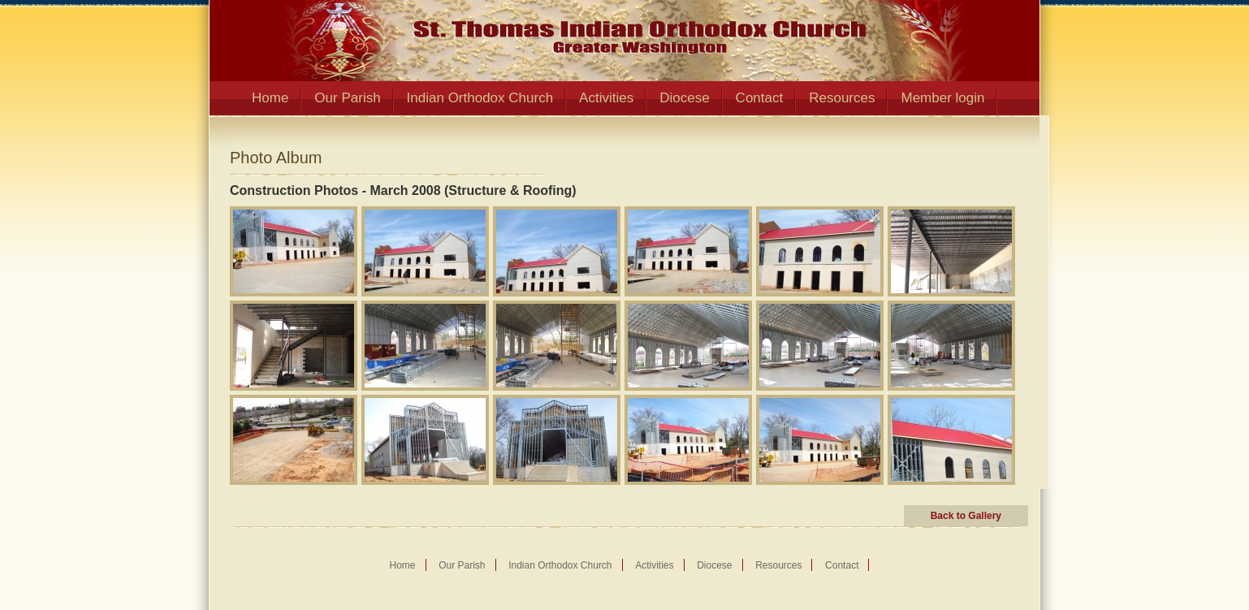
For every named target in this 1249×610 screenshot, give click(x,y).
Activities (606, 98)
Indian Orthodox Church (480, 98)
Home (270, 98)
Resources (842, 98)
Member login (942, 98)
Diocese (684, 98)
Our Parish (347, 98)
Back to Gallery (966, 515)
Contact (760, 98)
